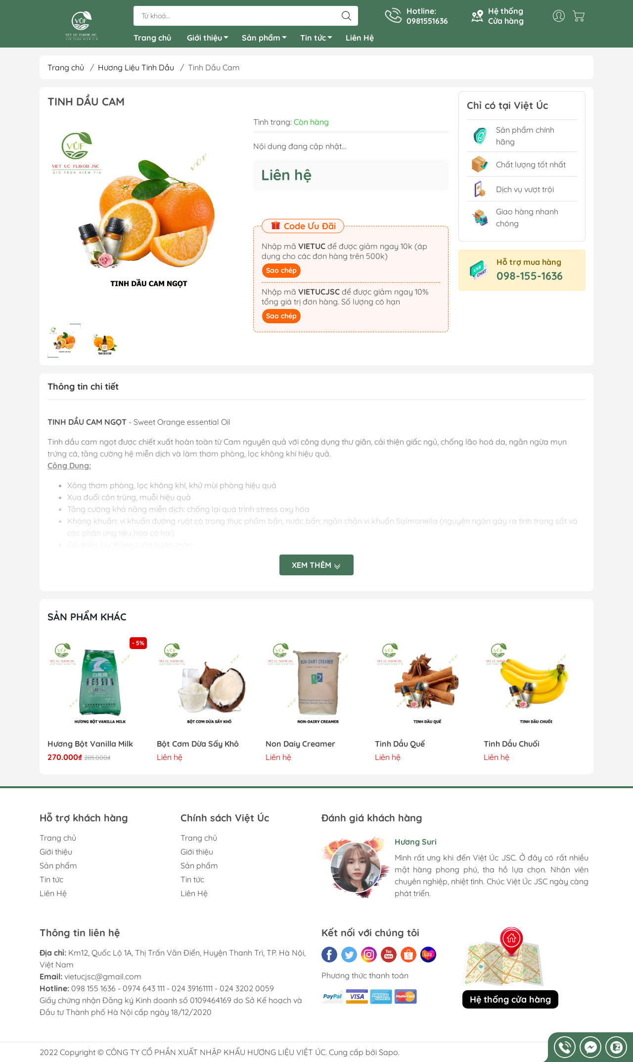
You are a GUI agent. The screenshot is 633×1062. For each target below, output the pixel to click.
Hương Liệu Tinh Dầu (136, 71)
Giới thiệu (210, 41)
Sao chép (281, 274)
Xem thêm (316, 569)
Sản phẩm (267, 41)
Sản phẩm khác (87, 620)
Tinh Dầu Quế (400, 748)
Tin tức (319, 41)
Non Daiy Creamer (300, 748)
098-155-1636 (530, 280)
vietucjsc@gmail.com (102, 980)
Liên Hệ (360, 40)
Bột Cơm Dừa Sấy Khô (198, 748)
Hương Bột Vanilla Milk (90, 748)
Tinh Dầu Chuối (512, 748)
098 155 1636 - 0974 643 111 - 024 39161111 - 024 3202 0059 (172, 992)
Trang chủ (152, 40)
